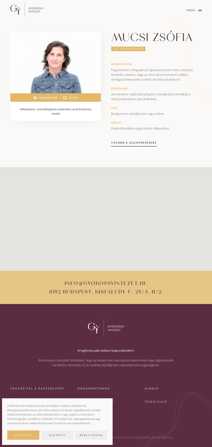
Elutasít (57, 435)
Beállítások (91, 435)
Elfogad (23, 435)
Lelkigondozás (129, 48)
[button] (106, 215)
